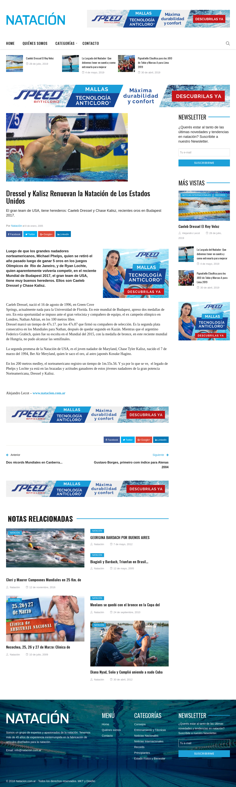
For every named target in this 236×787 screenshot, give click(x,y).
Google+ (46, 234)
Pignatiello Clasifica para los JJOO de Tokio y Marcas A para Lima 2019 (155, 62)
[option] (34, 63)
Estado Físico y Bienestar (150, 758)
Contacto (90, 43)
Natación (16, 225)
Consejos (140, 724)
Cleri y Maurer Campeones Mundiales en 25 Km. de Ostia (43, 582)
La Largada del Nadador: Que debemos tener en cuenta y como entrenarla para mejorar (98, 62)
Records (220, 195)
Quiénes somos (35, 43)
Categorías (65, 43)
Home (10, 43)
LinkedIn (63, 234)
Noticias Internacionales (196, 195)
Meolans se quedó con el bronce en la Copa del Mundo (125, 607)
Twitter (30, 234)
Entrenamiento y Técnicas (150, 730)
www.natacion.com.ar (49, 393)
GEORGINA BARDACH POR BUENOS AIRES (120, 537)
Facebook (14, 234)
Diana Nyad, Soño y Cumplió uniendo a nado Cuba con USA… (126, 674)
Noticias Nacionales (146, 735)
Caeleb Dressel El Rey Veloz (40, 58)
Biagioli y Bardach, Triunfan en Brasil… (119, 561)
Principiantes (142, 752)
